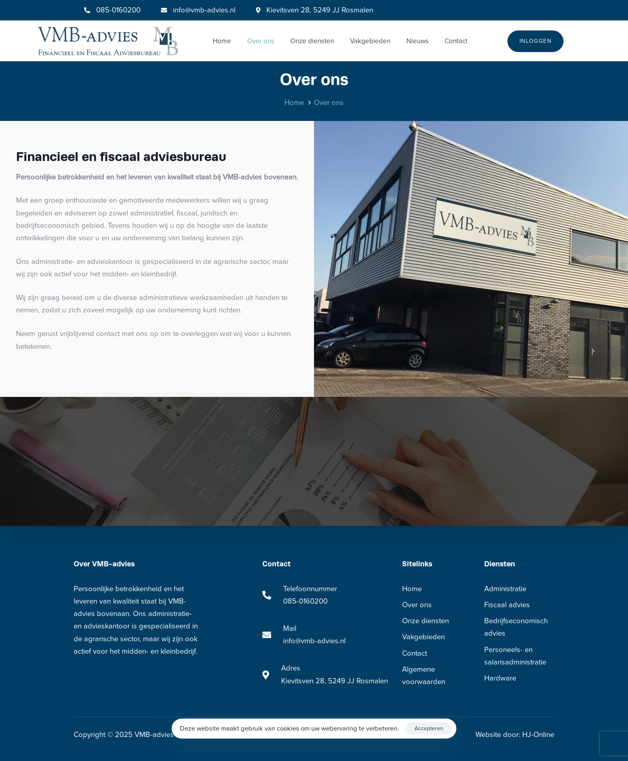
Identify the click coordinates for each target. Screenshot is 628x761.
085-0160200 (118, 10)
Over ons (260, 41)
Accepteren (429, 728)
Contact (456, 41)
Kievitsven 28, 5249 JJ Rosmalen (334, 680)
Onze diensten (312, 41)
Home (222, 41)
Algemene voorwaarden (423, 675)
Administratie (505, 588)
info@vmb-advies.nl (204, 10)
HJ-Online (538, 734)
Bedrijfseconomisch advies (516, 627)
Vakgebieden (370, 41)
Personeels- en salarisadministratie (515, 655)
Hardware (500, 678)
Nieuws (418, 41)
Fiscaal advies (507, 604)
